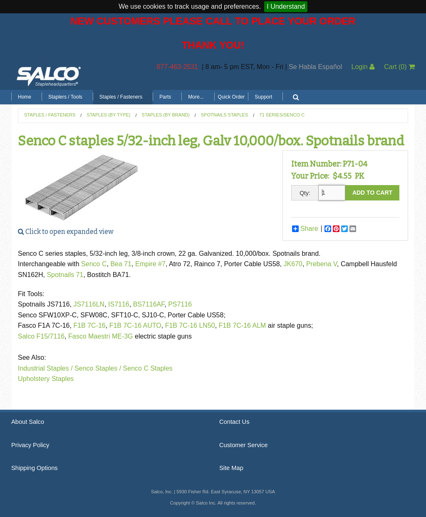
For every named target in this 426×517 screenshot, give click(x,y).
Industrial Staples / (45, 368)
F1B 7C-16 (89, 325)
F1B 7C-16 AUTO (135, 325)
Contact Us (234, 421)
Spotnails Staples (224, 114)
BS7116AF (149, 304)
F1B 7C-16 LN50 (190, 325)
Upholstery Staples (46, 378)
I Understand (286, 6)
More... (195, 97)
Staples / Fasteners (120, 97)
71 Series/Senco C (282, 114)
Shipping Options (34, 468)
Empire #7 (150, 263)
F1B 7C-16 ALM (242, 325)
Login (363, 66)
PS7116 (180, 304)
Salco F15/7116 (41, 336)
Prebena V (321, 263)
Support (263, 97)
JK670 (293, 263)
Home (24, 97)
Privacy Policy (30, 445)
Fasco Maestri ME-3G (101, 336)
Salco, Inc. (48, 76)
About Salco (27, 421)
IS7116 (118, 304)
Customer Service (243, 445)
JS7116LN (88, 304)
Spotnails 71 (65, 274)
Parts (165, 97)
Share (305, 228)
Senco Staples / (97, 368)
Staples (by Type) (108, 114)
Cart (399, 66)
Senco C (93, 263)
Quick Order (231, 97)
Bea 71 (120, 263)
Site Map (231, 468)
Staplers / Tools (65, 97)
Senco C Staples (148, 368)
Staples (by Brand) (166, 114)
